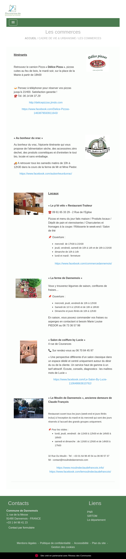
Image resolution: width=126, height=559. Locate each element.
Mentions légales (27, 543)
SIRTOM (92, 516)
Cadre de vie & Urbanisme (57, 38)
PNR (90, 512)
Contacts (18, 503)
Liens (95, 503)
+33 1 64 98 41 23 (17, 522)
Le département (96, 519)
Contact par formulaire (21, 527)
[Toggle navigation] (13, 22)
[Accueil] (13, 9)
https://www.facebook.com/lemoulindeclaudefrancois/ (80, 471)
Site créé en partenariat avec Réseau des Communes (63, 555)
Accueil (30, 38)
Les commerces (89, 38)
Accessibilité (81, 543)
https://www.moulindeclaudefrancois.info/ (80, 467)
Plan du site (99, 543)
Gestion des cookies (63, 547)
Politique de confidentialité (55, 543)
